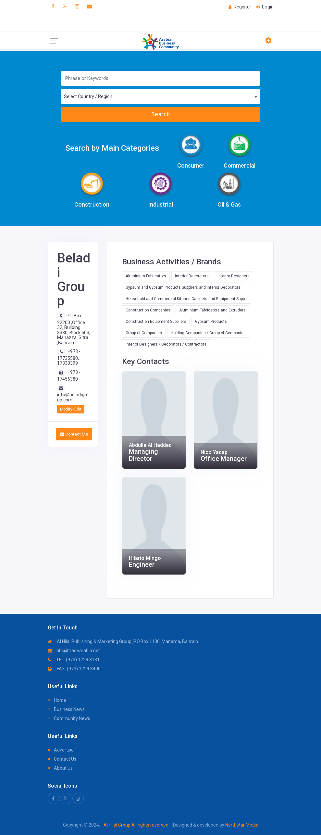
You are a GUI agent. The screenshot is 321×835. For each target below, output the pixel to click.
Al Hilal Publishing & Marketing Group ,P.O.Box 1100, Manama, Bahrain (123, 641)
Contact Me (74, 434)
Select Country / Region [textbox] (88, 96)
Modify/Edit (71, 409)
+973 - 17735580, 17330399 (68, 357)
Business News (66, 709)
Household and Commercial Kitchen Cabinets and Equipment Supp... (187, 299)
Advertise (61, 750)
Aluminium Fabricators (146, 276)
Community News (69, 718)
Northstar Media (241, 825)
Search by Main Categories (112, 148)
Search (160, 114)
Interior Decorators (192, 276)
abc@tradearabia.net (74, 650)
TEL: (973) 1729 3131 (74, 659)
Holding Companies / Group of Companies (208, 333)
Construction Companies (148, 310)
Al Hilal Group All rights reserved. (136, 825)
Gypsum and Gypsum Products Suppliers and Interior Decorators (183, 287)
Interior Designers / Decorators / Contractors (166, 344)
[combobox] (160, 96)
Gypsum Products (211, 321)
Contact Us (62, 759)
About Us (60, 768)
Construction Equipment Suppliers (156, 321)
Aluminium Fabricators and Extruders (212, 310)
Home (57, 700)
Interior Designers (233, 276)
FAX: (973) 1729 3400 (74, 668)
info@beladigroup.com (73, 397)
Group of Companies (144, 333)
